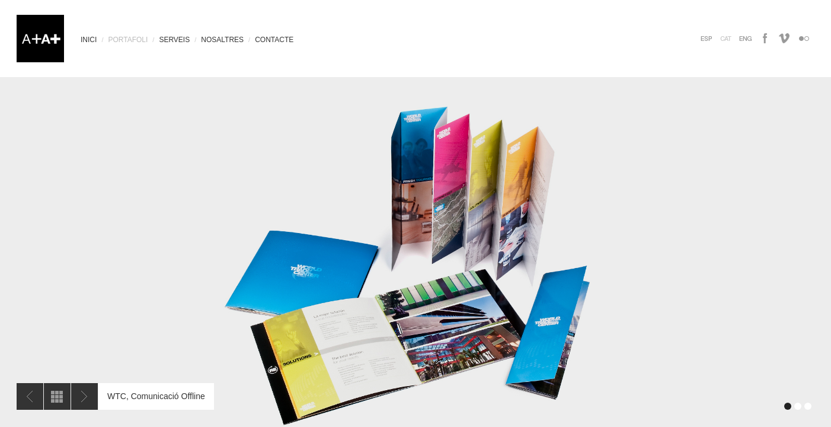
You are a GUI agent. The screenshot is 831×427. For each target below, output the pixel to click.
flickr (804, 38)
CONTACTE (274, 40)
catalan (726, 38)
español (706, 38)
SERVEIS (174, 40)
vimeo (784, 38)
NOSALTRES (222, 40)
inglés (745, 38)
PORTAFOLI (128, 40)
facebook (765, 38)
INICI (89, 40)
